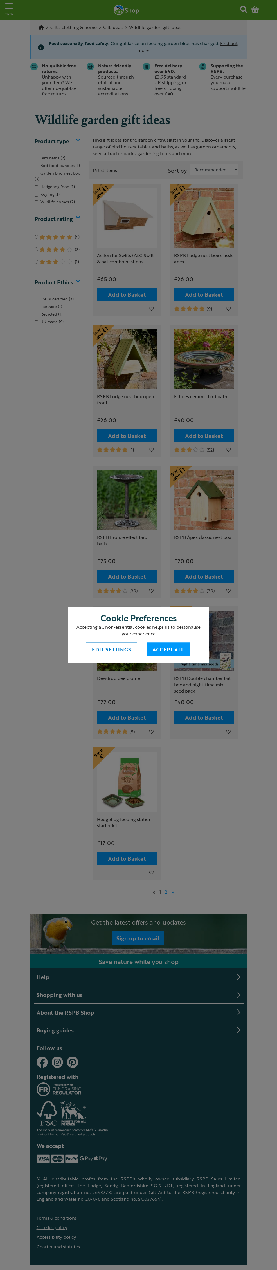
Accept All (168, 649)
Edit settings (111, 649)
